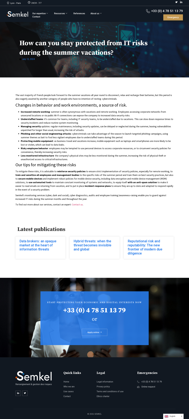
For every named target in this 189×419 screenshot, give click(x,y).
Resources (60, 13)
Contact (36, 16)
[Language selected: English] (173, 416)
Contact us (77, 204)
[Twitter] (176, 2)
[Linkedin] (18, 393)
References (79, 13)
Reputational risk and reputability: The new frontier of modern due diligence (145, 247)
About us (96, 13)
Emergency (173, 17)
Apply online (94, 332)
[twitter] (25, 393)
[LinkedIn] (181, 2)
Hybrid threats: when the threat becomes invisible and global (92, 245)
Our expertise (40, 13)
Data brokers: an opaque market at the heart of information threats (37, 245)
